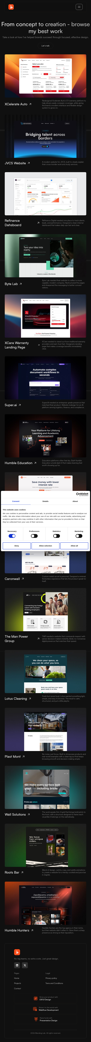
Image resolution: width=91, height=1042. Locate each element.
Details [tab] (45, 501)
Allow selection (45, 546)
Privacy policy (51, 978)
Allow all (74, 546)
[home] (11, 7)
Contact (17, 988)
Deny (16, 546)
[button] (79, 7)
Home (16, 978)
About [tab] (75, 501)
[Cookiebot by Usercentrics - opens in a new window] (78, 494)
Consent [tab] (15, 501)
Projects (17, 983)
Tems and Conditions (54, 983)
